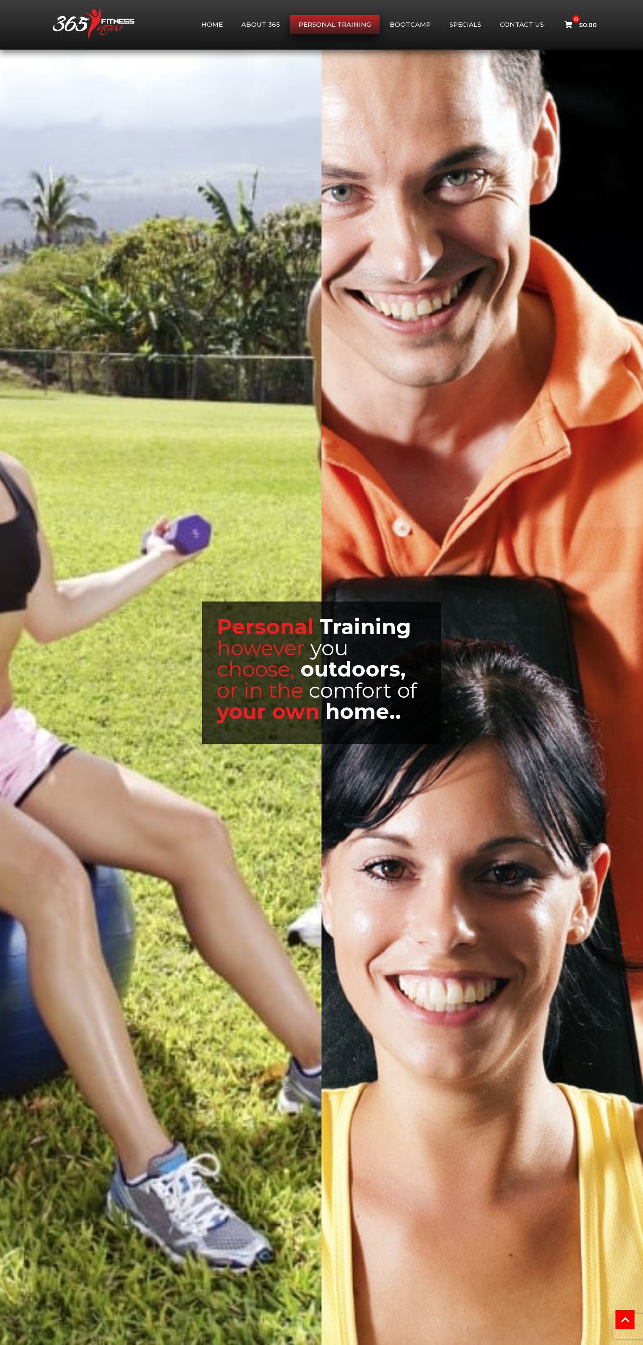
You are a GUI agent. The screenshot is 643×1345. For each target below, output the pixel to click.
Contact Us (522, 24)
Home (212, 24)
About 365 (260, 24)
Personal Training (335, 24)
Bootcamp (410, 24)
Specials (465, 24)
